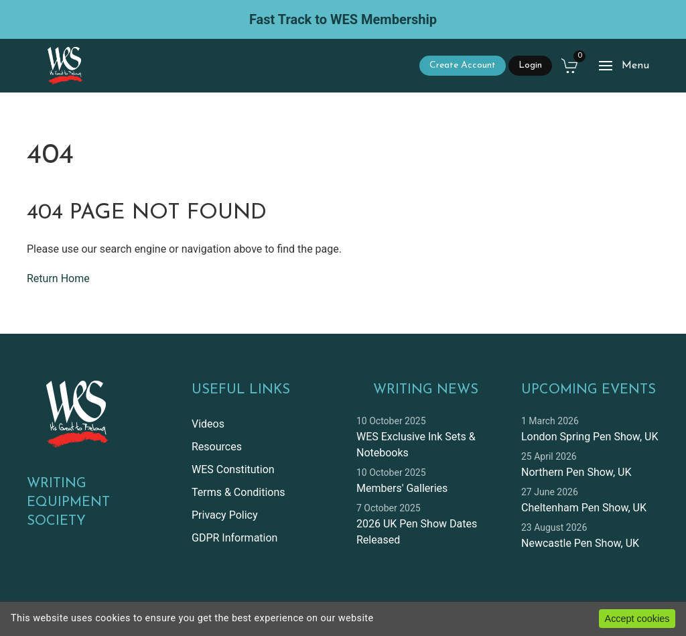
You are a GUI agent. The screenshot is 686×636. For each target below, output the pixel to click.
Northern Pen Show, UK (576, 472)
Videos (208, 424)
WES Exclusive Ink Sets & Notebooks (416, 444)
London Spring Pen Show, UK (589, 436)
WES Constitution (233, 469)
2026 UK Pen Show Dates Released (416, 531)
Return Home (58, 278)
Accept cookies (637, 618)
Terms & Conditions (238, 492)
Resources (217, 446)
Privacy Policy (225, 515)
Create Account (462, 65)
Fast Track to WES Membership (343, 19)
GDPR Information (234, 537)
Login (530, 65)
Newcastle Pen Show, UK (580, 543)
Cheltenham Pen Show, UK (583, 507)
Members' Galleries (402, 488)
